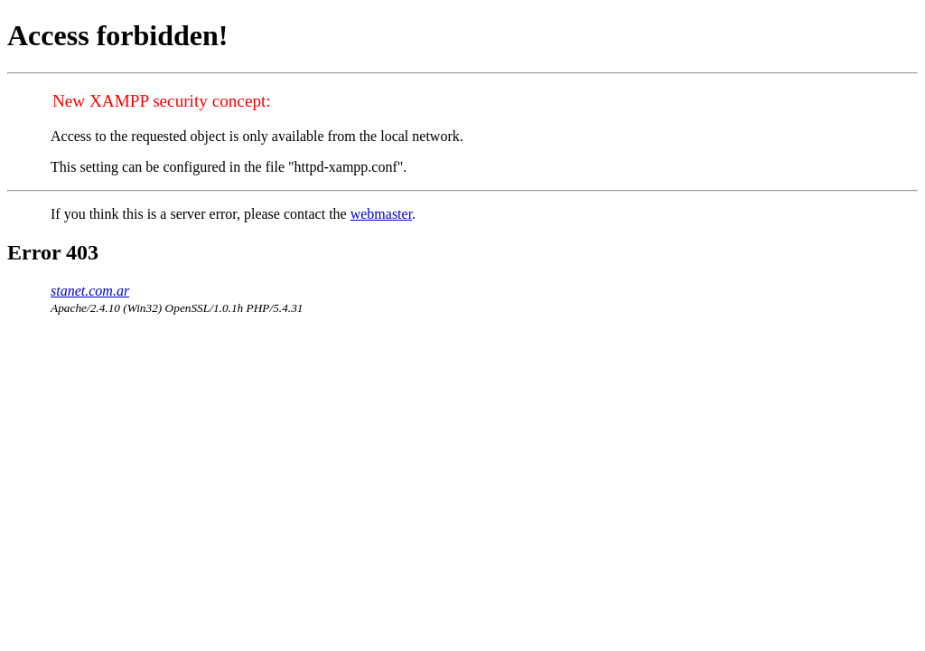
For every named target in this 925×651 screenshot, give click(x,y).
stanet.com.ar (90, 290)
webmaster (381, 214)
